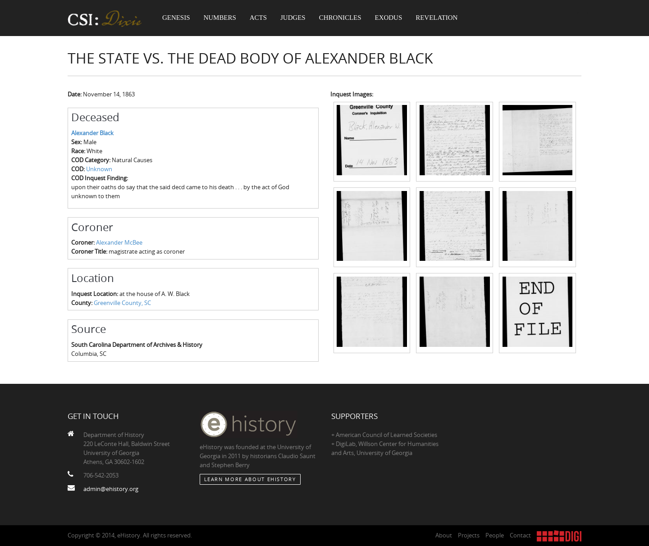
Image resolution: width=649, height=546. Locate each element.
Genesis (177, 18)
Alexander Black (92, 133)
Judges (295, 18)
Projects (469, 535)
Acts (259, 18)
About (443, 535)
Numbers (221, 18)
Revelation (440, 18)
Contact (520, 535)
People (494, 535)
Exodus (392, 18)
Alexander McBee (119, 242)
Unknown (99, 169)
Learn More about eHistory (250, 479)
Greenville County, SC (122, 303)
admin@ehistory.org (110, 489)
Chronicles (342, 18)
